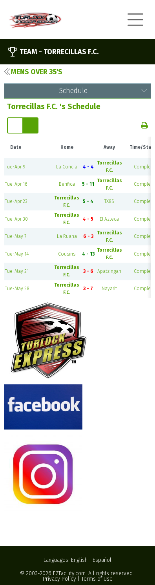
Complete (144, 167)
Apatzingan (109, 271)
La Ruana (67, 236)
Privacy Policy (59, 579)
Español (102, 560)
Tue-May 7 (15, 236)
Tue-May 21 (17, 271)
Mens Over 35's (33, 71)
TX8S (109, 201)
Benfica (67, 184)
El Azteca (109, 219)
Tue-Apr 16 (16, 184)
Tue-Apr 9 (15, 167)
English (79, 560)
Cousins (66, 254)
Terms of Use (97, 579)
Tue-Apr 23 (16, 201)
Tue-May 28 (17, 288)
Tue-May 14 (17, 254)
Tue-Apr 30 (16, 219)
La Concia (66, 167)
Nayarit (109, 288)
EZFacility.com (69, 573)
